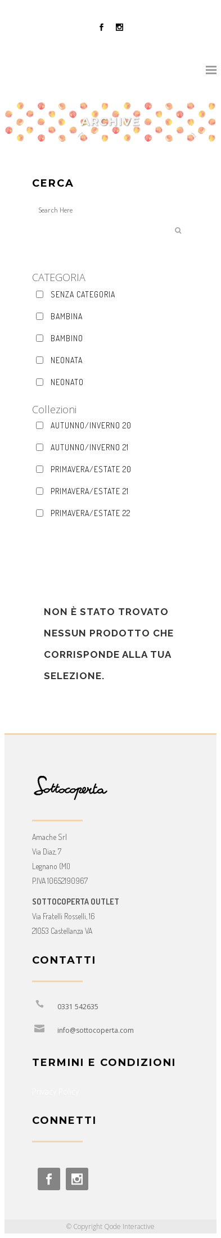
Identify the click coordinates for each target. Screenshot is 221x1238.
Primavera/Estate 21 (90, 491)
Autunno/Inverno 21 (90, 447)
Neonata (67, 360)
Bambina (67, 316)
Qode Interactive (129, 1226)
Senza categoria (83, 294)
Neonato (67, 382)
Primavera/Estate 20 (91, 469)
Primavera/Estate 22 (90, 513)
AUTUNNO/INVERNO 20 (91, 425)
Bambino (67, 338)
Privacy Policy (55, 1091)
